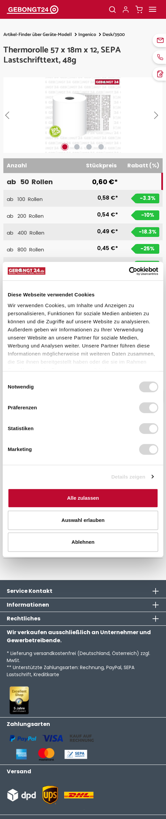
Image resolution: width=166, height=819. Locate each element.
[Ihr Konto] (125, 9)
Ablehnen (83, 542)
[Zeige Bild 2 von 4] (77, 147)
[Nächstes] (158, 115)
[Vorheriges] (8, 115)
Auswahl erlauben (83, 520)
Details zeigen (128, 477)
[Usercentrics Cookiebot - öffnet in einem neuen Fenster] (128, 271)
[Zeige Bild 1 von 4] (65, 147)
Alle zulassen (83, 498)
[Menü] (152, 9)
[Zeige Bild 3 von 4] (89, 147)
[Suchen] (112, 9)
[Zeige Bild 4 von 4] (101, 147)
